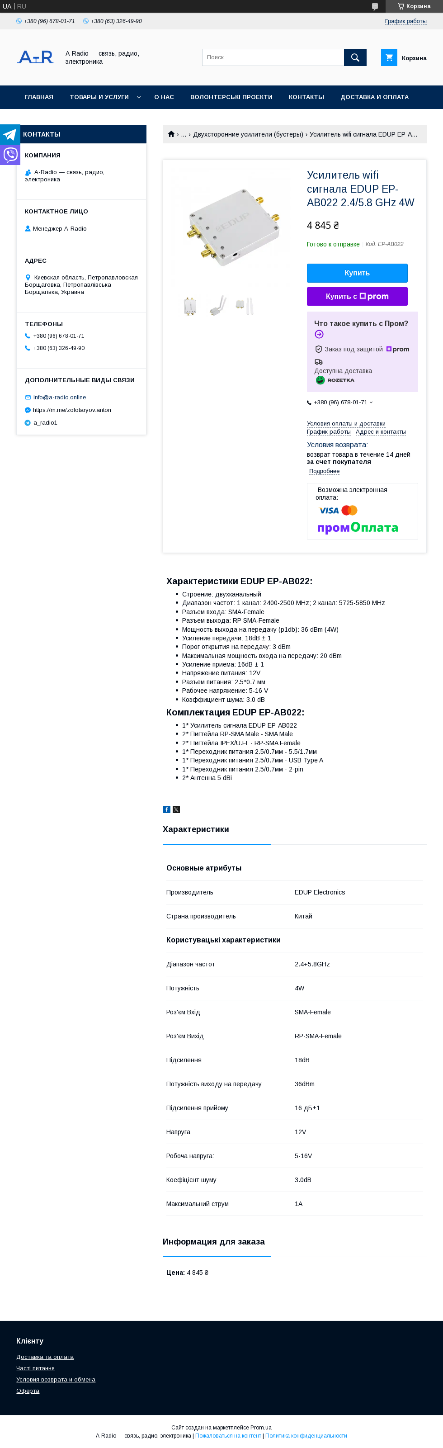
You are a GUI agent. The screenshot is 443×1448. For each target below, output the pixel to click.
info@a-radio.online (59, 397)
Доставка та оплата (45, 1356)
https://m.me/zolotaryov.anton (72, 410)
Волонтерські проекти (231, 97)
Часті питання (35, 1368)
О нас (164, 97)
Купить (357, 273)
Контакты (306, 97)
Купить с (357, 297)
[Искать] (355, 57)
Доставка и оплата (374, 97)
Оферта (27, 1390)
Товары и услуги (99, 97)
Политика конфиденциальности (306, 1436)
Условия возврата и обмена (55, 1379)
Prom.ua (261, 1427)
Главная (38, 97)
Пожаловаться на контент (228, 1436)
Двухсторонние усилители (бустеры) (248, 134)
